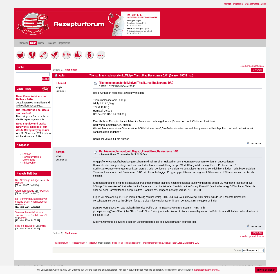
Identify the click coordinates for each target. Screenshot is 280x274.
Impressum (238, 4)
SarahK (22, 218)
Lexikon (27, 154)
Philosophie (29, 162)
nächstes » (259, 66)
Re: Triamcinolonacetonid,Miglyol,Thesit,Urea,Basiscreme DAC (138, 151)
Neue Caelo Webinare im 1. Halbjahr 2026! (32, 98)
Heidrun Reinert (131, 243)
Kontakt (227, 4)
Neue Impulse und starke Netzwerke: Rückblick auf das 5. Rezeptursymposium (32, 126)
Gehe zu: (238, 250)
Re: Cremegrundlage (27, 180)
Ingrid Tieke (117, 243)
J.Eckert (61, 83)
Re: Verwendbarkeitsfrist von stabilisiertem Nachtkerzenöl (31, 200)
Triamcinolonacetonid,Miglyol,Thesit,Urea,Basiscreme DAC (136, 83)
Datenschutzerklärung (255, 4)
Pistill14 (44, 226)
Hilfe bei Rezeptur (25, 225)
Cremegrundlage (24, 190)
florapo (22, 204)
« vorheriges (246, 66)
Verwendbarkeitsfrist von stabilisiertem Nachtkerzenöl (31, 214)
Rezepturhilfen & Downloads (32, 158)
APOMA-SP (44, 191)
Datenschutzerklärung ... (207, 269)
